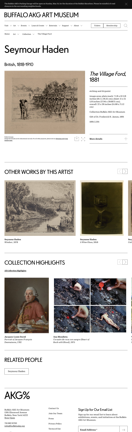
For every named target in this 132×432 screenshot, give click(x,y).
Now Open (9, 418)
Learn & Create (38, 26)
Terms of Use (54, 429)
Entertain (53, 26)
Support (65, 26)
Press (51, 418)
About (76, 26)
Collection (26, 34)
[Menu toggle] (125, 25)
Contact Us (53, 408)
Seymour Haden (36, 49)
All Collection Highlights (15, 270)
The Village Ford (45, 34)
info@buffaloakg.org (14, 426)
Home (7, 34)
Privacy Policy (55, 423)
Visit (6, 26)
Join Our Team (55, 413)
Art (14, 26)
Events (24, 26)
